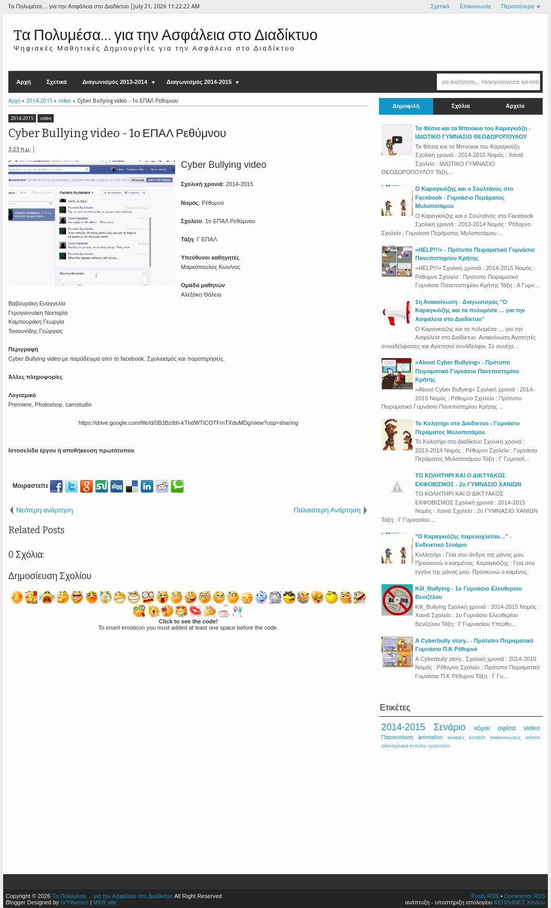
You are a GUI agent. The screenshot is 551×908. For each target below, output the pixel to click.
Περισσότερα (517, 6)
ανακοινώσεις (505, 737)
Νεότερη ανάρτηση (44, 510)
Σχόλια (460, 106)
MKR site (105, 902)
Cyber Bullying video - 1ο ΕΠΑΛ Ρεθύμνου (117, 133)
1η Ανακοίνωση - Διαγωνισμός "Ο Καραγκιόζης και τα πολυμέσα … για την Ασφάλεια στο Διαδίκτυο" (470, 310)
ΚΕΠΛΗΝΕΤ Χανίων (520, 902)
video (45, 118)
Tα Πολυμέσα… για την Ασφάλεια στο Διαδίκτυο (165, 35)
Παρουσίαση (397, 737)
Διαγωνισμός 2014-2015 (199, 82)
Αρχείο (515, 106)
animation (430, 737)
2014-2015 (22, 118)
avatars (455, 737)
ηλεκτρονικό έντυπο (404, 746)
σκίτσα (532, 737)
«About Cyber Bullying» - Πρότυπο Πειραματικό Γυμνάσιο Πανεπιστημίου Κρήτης (467, 371)
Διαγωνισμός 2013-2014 (115, 82)
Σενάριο (450, 727)
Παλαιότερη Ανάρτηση (326, 510)
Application (438, 746)
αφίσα (507, 728)
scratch (477, 737)
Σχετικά (440, 6)
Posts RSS (485, 896)
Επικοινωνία (475, 6)
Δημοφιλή (406, 106)
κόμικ (482, 728)
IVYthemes (74, 902)
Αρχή (23, 82)
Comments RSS (524, 896)
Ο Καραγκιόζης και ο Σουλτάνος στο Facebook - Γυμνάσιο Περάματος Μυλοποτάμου (464, 197)
